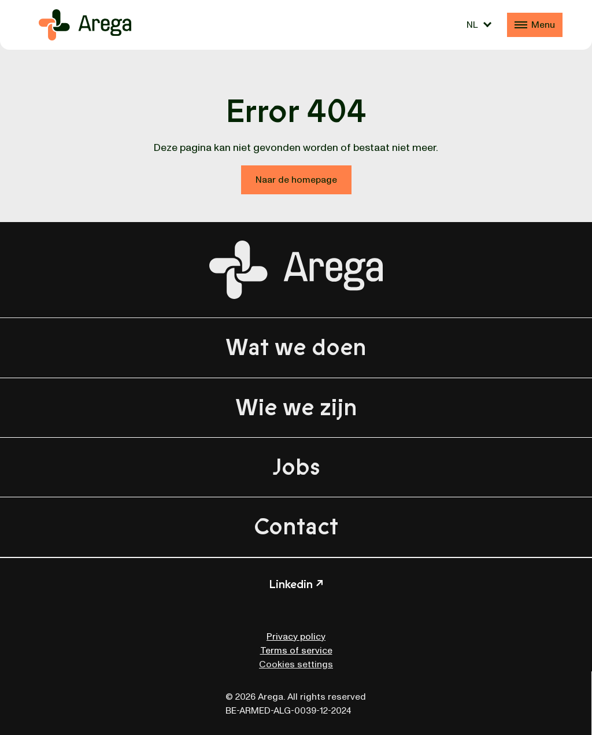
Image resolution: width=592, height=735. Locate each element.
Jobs (296, 467)
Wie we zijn (296, 407)
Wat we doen (296, 347)
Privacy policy (296, 636)
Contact (296, 526)
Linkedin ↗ (296, 584)
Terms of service (296, 650)
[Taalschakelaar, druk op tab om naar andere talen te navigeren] (479, 25)
